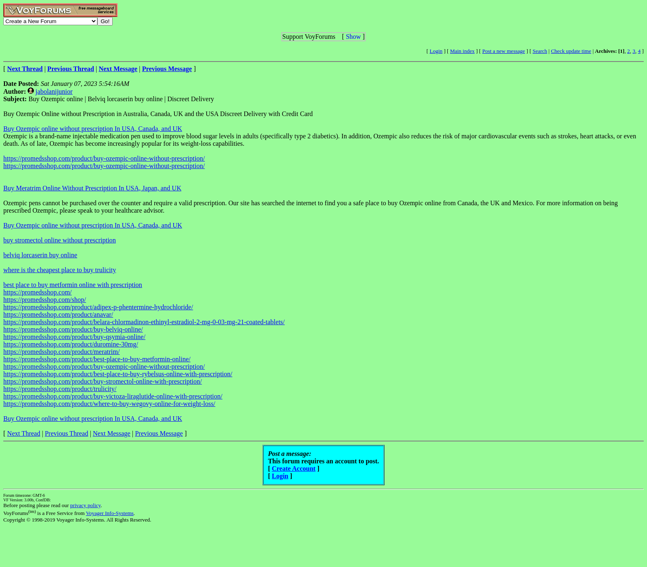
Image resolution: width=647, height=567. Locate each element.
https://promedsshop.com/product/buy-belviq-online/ (73, 329)
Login (436, 51)
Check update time (571, 51)
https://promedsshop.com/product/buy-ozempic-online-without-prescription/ (104, 158)
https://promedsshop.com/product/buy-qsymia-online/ (74, 336)
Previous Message (159, 433)
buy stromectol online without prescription (59, 240)
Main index (462, 51)
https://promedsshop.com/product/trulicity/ (59, 388)
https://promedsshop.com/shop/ (44, 299)
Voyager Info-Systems (110, 513)
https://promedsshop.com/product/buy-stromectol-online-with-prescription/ (102, 381)
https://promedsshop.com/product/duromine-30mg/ (70, 344)
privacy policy (85, 505)
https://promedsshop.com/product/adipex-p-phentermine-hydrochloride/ (98, 307)
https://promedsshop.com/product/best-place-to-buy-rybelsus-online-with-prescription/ (117, 373)
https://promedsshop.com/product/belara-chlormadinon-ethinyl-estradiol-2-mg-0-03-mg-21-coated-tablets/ (144, 321)
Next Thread (23, 433)
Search (540, 51)
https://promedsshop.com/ (37, 292)
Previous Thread (66, 433)
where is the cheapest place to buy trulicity (59, 269)
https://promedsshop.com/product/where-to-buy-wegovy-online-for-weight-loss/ (109, 403)
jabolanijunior (54, 91)
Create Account (294, 468)
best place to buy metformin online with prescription (72, 284)
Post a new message (503, 51)
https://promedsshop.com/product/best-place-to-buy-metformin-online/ (97, 359)
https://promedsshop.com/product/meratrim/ (61, 351)
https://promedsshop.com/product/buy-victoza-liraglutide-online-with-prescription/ (112, 396)
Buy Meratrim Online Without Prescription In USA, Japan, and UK (92, 188)
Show (353, 36)
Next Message (111, 433)
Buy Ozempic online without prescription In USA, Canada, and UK (92, 128)
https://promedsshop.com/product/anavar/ (58, 314)
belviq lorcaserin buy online (40, 255)
